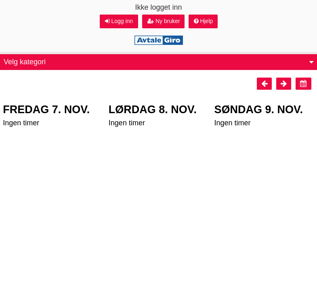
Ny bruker (163, 21)
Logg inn (119, 21)
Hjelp (203, 21)
